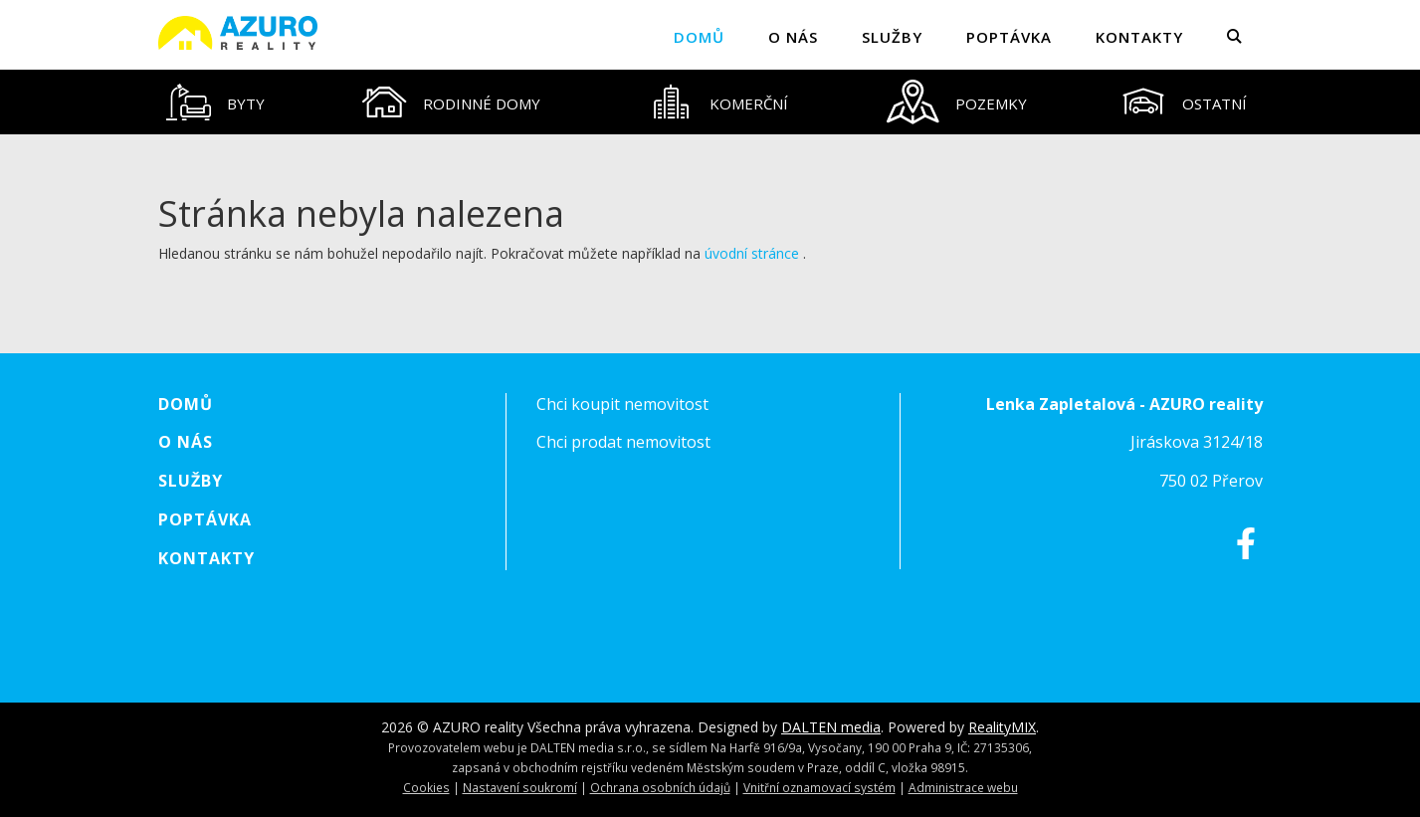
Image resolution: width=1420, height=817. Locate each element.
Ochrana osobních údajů (660, 787)
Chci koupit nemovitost (622, 404)
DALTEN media (831, 726)
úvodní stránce (752, 253)
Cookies (426, 787)
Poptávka (1009, 37)
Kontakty (1139, 37)
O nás (793, 37)
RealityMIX (1002, 726)
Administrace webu (963, 787)
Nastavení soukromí (520, 787)
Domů (699, 37)
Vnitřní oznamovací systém (819, 787)
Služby (892, 37)
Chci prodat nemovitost (623, 442)
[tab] (216, 102)
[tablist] (710, 102)
